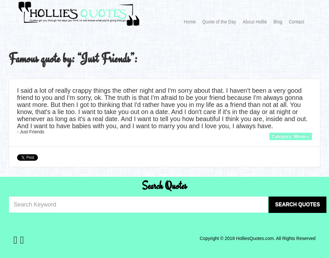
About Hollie (255, 21)
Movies (301, 136)
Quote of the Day (219, 21)
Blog (277, 21)
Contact (296, 21)
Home (190, 21)
